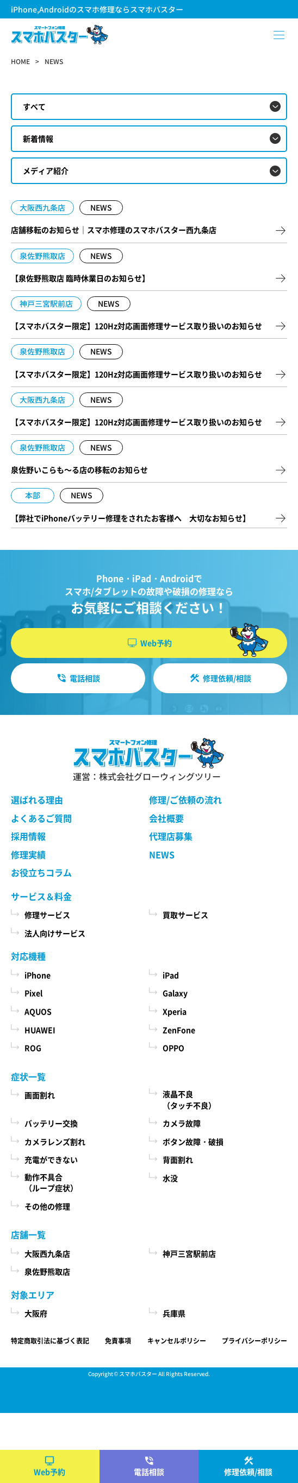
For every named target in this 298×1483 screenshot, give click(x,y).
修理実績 (28, 854)
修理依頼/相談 (248, 1471)
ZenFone (179, 1029)
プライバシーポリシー (254, 1340)
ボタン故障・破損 (193, 1141)
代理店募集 (171, 835)
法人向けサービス (54, 933)
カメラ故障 (182, 1123)
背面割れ (178, 1159)
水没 (170, 1178)
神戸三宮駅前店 (189, 1253)
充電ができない (51, 1159)
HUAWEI (39, 1029)
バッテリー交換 (51, 1123)
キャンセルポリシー (176, 1340)
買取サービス (185, 914)
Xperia (175, 1011)
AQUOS (38, 1011)
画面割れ (39, 1094)
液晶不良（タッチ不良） (189, 1099)
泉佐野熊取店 (47, 1271)
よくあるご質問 (41, 818)
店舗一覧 (28, 1234)
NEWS (162, 854)
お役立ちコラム (41, 872)
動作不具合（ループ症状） (51, 1182)
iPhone (37, 974)
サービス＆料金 (41, 896)
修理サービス (47, 914)
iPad (171, 974)
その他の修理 (47, 1206)
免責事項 (118, 1340)
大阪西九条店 (47, 1253)
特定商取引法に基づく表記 (50, 1340)
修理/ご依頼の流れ (185, 799)
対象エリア (32, 1294)
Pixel (33, 992)
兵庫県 (174, 1313)
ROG (32, 1047)
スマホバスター (138, 1374)
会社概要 (166, 818)
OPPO (173, 1047)
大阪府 (35, 1313)
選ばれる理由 (37, 799)
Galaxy (175, 992)
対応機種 (28, 955)
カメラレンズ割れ (54, 1141)
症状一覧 (28, 1076)
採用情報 (28, 835)
